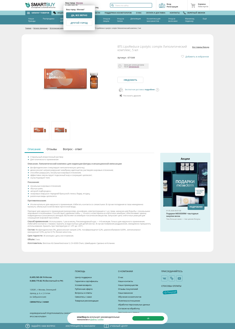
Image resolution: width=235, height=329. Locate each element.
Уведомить (130, 80)
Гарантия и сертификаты (86, 281)
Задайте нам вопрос (43, 326)
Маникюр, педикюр (190, 19)
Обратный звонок (196, 13)
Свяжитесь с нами (83, 296)
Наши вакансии (125, 293)
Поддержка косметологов (118, 13)
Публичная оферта (83, 289)
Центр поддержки (83, 277)
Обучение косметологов (129, 296)
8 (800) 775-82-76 (37, 281)
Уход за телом (120, 19)
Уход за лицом (106, 19)
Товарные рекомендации (86, 300)
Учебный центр (119, 326)
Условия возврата (83, 285)
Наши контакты (125, 281)
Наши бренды (32, 19)
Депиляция (135, 18)
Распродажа (48, 18)
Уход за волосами (172, 19)
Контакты (175, 13)
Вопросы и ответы (83, 293)
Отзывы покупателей (128, 289)
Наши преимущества (128, 285)
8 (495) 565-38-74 (37, 277)
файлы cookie (97, 319)
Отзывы (52, 149)
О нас (139, 13)
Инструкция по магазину (80, 326)
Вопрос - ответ (72, 149)
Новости (95, 13)
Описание (34, 149)
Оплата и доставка (155, 13)
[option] (40, 130)
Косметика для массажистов (153, 19)
